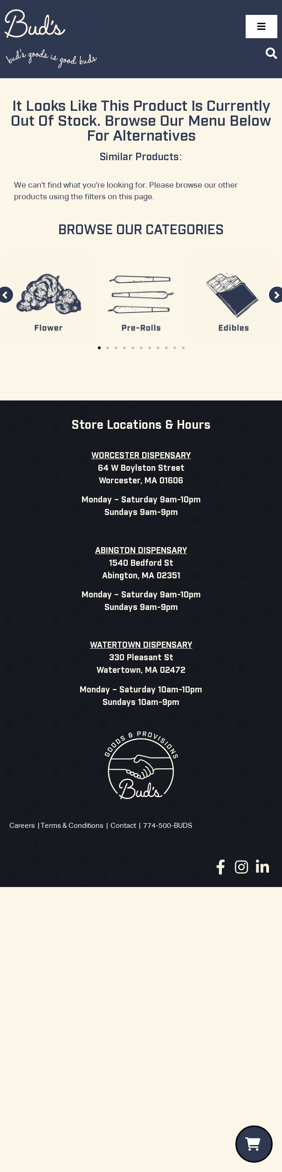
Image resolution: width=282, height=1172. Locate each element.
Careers (22, 825)
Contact (123, 825)
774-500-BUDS (168, 825)
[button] (99, 347)
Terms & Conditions (72, 825)
